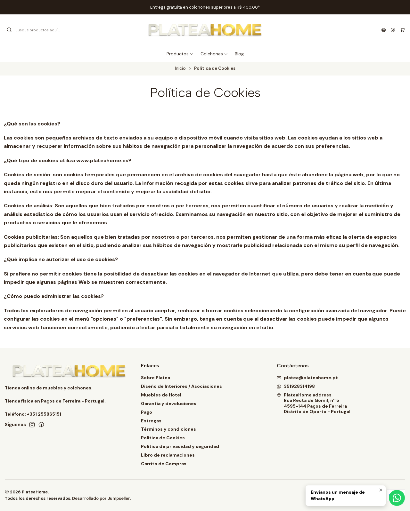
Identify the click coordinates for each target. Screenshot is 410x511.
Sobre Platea (155, 377)
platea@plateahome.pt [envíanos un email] (307, 377)
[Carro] (402, 30)
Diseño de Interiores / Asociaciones (181, 386)
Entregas (151, 421)
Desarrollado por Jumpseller (101, 498)
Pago (146, 412)
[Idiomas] (383, 30)
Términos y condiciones (168, 429)
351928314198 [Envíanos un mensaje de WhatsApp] (296, 386)
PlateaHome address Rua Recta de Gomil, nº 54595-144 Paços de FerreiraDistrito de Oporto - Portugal (313, 403)
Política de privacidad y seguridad (180, 446)
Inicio (180, 68)
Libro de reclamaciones (168, 455)
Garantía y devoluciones (168, 403)
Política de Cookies (163, 438)
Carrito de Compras (163, 464)
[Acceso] (393, 30)
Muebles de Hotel (161, 395)
